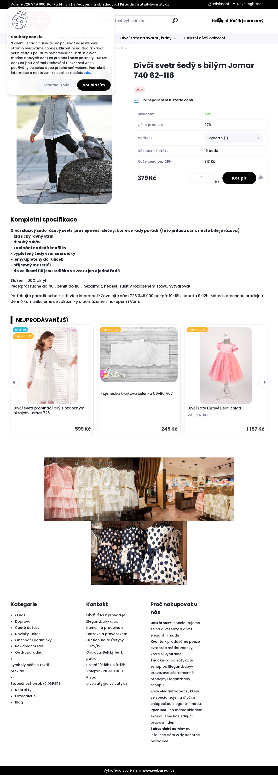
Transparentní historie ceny (163, 100)
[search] (175, 22)
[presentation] (14, 382)
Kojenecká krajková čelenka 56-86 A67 (136, 393)
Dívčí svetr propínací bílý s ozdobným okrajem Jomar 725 (49, 410)
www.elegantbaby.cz (169, 691)
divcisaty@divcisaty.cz (106, 683)
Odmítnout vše (55, 85)
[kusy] (202, 178)
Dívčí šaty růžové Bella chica (214, 408)
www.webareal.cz (158, 770)
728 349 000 (112, 671)
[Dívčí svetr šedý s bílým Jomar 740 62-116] (64, 132)
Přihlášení (221, 3)
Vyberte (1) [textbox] (218, 138)
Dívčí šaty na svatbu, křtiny (146, 38)
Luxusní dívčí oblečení (204, 38)
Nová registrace (250, 3)
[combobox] (233, 138)
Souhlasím (94, 85)
